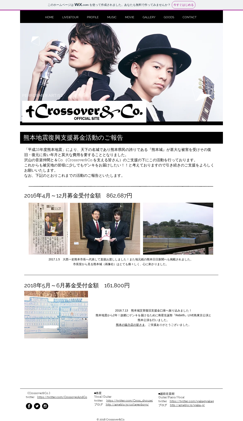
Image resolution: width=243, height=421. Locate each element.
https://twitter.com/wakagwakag (192, 401)
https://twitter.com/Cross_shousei (129, 400)
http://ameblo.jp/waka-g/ (187, 405)
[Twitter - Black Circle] (37, 406)
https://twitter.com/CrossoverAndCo (62, 397)
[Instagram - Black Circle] (45, 406)
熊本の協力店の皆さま (130, 324)
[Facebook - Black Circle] (29, 406)
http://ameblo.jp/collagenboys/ (127, 404)
